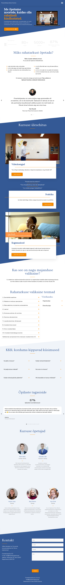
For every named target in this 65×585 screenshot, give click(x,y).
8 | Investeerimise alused (9, 325)
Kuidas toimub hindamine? (43, 361)
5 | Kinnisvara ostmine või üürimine (12, 313)
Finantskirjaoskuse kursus (8, 3)
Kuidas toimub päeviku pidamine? (13, 378)
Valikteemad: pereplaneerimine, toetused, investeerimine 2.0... (19, 337)
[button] (62, 2)
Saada (35, 570)
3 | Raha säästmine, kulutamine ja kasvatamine (15, 305)
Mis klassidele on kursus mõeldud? (45, 378)
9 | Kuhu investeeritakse (9, 329)
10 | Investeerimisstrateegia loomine (12, 333)
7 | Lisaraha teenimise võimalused (11, 321)
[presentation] (42, 564)
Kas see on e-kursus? (42, 369)
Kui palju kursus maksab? (11, 369)
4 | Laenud (5, 309)
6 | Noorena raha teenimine (9, 317)
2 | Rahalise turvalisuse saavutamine (12, 301)
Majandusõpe (46, 301)
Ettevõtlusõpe (47, 306)
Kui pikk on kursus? (9, 361)
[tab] (20, 297)
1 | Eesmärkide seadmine (9, 297)
